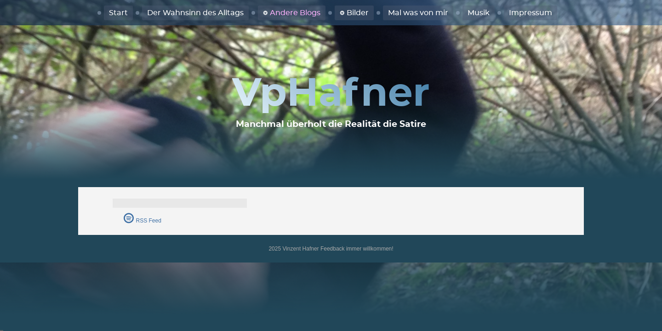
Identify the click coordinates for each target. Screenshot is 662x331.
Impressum (530, 13)
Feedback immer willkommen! (357, 248)
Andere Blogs (295, 13)
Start (118, 13)
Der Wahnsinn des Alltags (195, 13)
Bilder (358, 13)
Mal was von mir (418, 13)
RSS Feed (148, 220)
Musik (479, 13)
